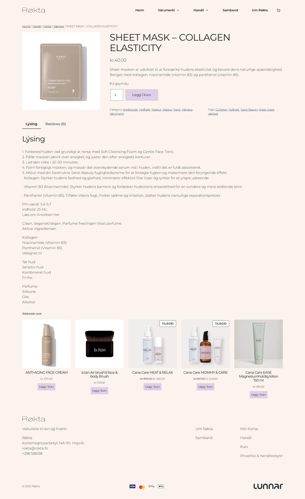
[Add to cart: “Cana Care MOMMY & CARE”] (205, 386)
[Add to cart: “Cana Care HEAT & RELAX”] (152, 386)
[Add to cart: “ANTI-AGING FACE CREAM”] (46, 386)
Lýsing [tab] (31, 124)
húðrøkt (234, 109)
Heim (139, 10)
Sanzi (177, 109)
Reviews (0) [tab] (55, 124)
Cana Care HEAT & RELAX (152, 372)
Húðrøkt (144, 109)
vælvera (213, 113)
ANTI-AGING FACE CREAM (46, 372)
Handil (201, 10)
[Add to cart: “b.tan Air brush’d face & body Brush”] (99, 390)
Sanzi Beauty (249, 109)
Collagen (221, 109)
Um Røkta (260, 10)
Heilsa (47, 26)
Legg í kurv (141, 95)
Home (26, 26)
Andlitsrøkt (130, 109)
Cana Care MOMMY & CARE (205, 372)
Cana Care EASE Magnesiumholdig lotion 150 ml (258, 376)
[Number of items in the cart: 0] (278, 10)
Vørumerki (168, 10)
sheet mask (266, 109)
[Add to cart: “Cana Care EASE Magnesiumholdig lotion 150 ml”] (258, 394)
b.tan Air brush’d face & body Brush (99, 375)
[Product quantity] (116, 95)
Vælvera (59, 26)
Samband (230, 10)
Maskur (156, 109)
